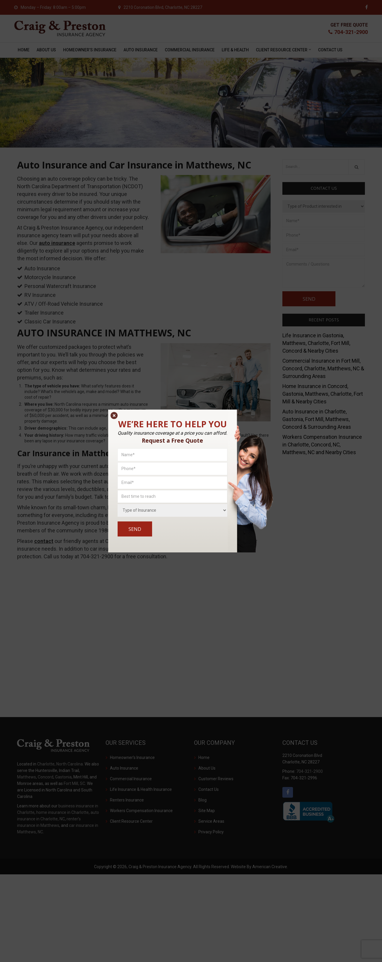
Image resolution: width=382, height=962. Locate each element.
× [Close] (114, 415)
